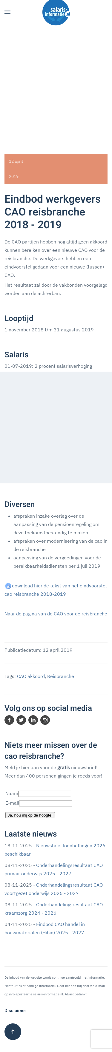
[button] (7, 12)
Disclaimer (15, 1010)
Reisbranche (60, 676)
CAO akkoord (31, 676)
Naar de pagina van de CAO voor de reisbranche (55, 614)
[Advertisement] (56, 83)
